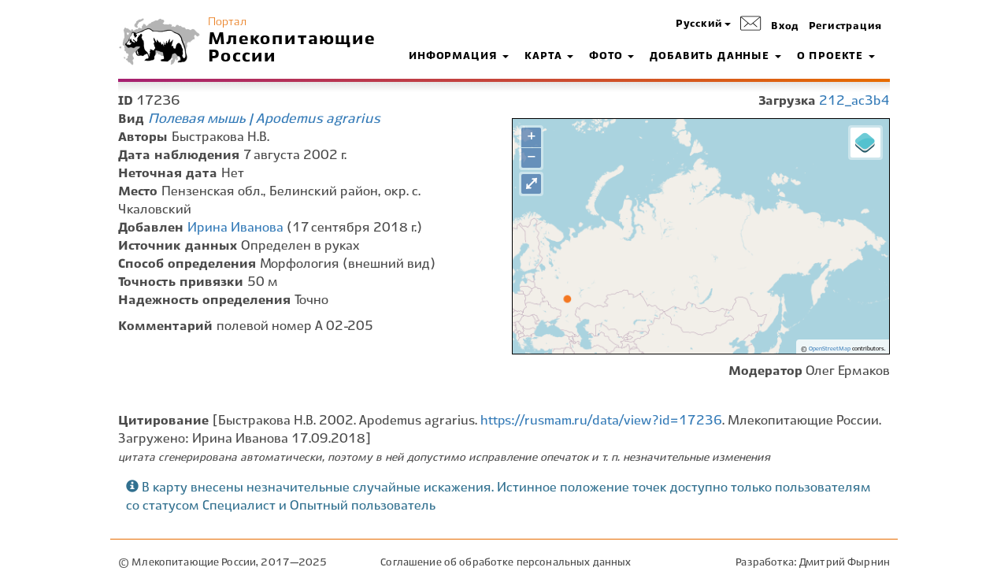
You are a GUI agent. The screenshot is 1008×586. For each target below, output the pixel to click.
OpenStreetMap (829, 349)
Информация (459, 56)
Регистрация (845, 27)
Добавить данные (715, 56)
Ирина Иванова (235, 228)
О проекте (836, 56)
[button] (703, 25)
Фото (611, 56)
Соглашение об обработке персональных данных (505, 563)
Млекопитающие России (292, 48)
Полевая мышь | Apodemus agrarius (264, 119)
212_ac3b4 (854, 101)
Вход (785, 27)
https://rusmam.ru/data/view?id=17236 (601, 421)
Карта (548, 56)
